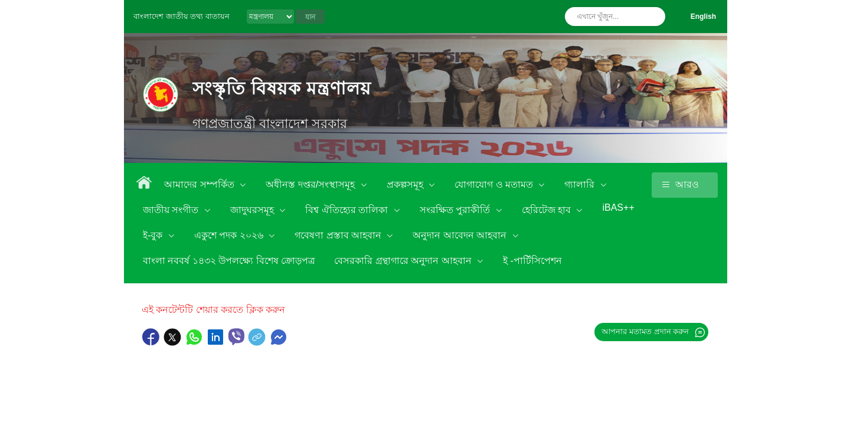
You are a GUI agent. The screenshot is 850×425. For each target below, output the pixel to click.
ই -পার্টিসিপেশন (532, 261)
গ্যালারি (580, 184)
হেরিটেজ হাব (548, 210)
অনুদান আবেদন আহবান (461, 235)
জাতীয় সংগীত (172, 210)
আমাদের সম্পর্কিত (200, 184)
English (703, 16)
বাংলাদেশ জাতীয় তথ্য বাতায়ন (181, 16)
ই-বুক (154, 235)
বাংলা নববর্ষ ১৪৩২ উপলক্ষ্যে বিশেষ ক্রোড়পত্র (229, 261)
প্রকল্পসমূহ (406, 184)
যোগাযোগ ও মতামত (495, 184)
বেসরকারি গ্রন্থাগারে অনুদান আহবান (404, 261)
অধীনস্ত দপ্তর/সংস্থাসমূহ (311, 184)
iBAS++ (618, 207)
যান (310, 17)
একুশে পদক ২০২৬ (230, 235)
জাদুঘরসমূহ (253, 210)
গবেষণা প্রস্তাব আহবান (339, 235)
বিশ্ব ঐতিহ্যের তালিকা (347, 210)
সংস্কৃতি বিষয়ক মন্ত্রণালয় (281, 88)
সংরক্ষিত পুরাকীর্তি (456, 210)
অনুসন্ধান (653, 16)
